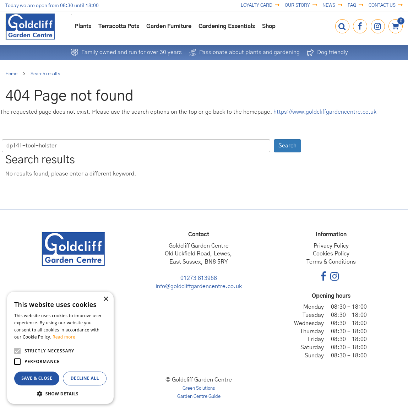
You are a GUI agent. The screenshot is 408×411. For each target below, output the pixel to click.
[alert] (60, 348)
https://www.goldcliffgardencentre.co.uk (324, 112)
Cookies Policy (331, 253)
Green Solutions (199, 388)
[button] (60, 393)
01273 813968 (198, 278)
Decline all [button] (85, 378)
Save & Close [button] (36, 378)
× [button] (105, 299)
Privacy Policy (331, 246)
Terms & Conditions (331, 262)
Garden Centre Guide (199, 396)
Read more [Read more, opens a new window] (64, 337)
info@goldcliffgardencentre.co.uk (199, 286)
